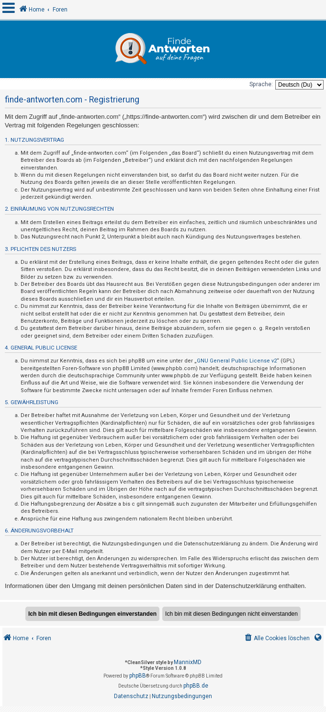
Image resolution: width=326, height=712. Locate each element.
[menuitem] (276, 638)
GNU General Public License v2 (237, 361)
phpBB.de (195, 685)
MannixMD (188, 662)
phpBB (137, 675)
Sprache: (261, 84)
